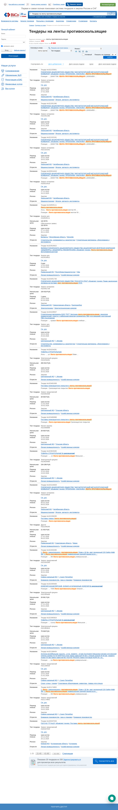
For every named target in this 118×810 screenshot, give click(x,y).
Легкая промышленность (50, 275)
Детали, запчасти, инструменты (67, 100)
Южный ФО (45, 744)
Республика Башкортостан (65, 272)
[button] (112, 798)
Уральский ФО (46, 97)
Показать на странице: (102, 54)
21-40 (39, 754)
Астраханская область (59, 744)
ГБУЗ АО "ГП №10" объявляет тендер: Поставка (70, 723)
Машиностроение (47, 100)
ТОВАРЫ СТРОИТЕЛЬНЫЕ (51, 352)
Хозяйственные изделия (70, 275)
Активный (88, 54)
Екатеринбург (77, 305)
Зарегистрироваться (72, 760)
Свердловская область (61, 305)
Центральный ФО (47, 341)
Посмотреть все (106, 761)
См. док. (44, 85)
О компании (83, 21)
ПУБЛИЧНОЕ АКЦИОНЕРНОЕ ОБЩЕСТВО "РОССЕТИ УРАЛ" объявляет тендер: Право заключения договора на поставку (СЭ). (79, 282)
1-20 (32, 754)
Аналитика (60, 21)
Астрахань (73, 744)
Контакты (93, 21)
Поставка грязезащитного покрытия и (66, 386)
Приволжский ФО (47, 272)
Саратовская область (63, 543)
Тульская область (62, 410)
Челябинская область (61, 97)
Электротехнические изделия (65, 308)
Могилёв (70, 237)
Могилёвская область (57, 237)
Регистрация (13, 56)
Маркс (75, 543)
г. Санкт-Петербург (66, 577)
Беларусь (44, 237)
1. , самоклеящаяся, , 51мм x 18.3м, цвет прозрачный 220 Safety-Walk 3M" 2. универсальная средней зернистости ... (78, 553)
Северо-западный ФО (49, 577)
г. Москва (59, 341)
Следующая (67, 754)
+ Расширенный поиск (99, 16)
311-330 (56, 754)
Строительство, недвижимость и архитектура (58, 240)
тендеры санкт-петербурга (43, 16)
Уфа (78, 272)
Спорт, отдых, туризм (49, 683)
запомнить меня (7, 46)
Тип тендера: (55, 51)
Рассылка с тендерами (45, 21)
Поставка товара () (59, 518)
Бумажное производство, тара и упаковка (56, 580)
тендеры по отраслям (58, 16)
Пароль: (3, 39)
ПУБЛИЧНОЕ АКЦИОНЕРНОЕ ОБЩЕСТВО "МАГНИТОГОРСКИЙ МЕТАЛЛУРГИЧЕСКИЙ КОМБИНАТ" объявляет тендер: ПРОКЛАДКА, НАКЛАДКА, (76, 73)
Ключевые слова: (37, 48)
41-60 (47, 754)
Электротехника (47, 308)
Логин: (3, 33)
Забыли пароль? (20, 50)
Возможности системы (9, 21)
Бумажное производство (83, 580)
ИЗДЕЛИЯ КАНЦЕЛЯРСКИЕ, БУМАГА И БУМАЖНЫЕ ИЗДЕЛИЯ (72, 586)
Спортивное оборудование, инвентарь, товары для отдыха (80, 683)
